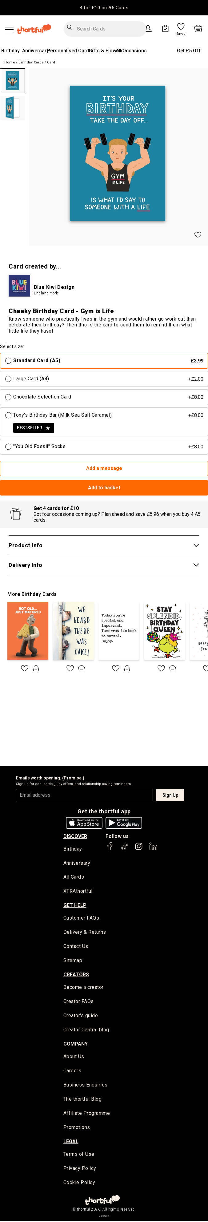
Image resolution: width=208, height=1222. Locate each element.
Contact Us (75, 947)
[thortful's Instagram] (138, 849)
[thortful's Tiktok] (124, 849)
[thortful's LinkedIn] (153, 849)
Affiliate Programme (86, 1115)
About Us (73, 1058)
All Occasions (131, 51)
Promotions (76, 1129)
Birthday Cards (31, 62)
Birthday (10, 51)
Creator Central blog (86, 1031)
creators (76, 975)
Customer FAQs (81, 918)
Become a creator (83, 988)
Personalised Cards (69, 51)
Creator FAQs (78, 1002)
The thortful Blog (82, 1100)
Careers (72, 1072)
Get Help (74, 905)
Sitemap (72, 961)
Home (9, 62)
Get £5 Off (189, 51)
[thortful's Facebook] (110, 849)
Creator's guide (80, 1016)
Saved (181, 33)
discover (75, 836)
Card (51, 62)
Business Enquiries (85, 1086)
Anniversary (35, 51)
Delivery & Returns (84, 933)
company (75, 1045)
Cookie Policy (79, 1184)
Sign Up (170, 795)
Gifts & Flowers (106, 51)
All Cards (73, 877)
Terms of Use (78, 1156)
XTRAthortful (78, 892)
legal (70, 1143)
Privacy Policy (79, 1170)
